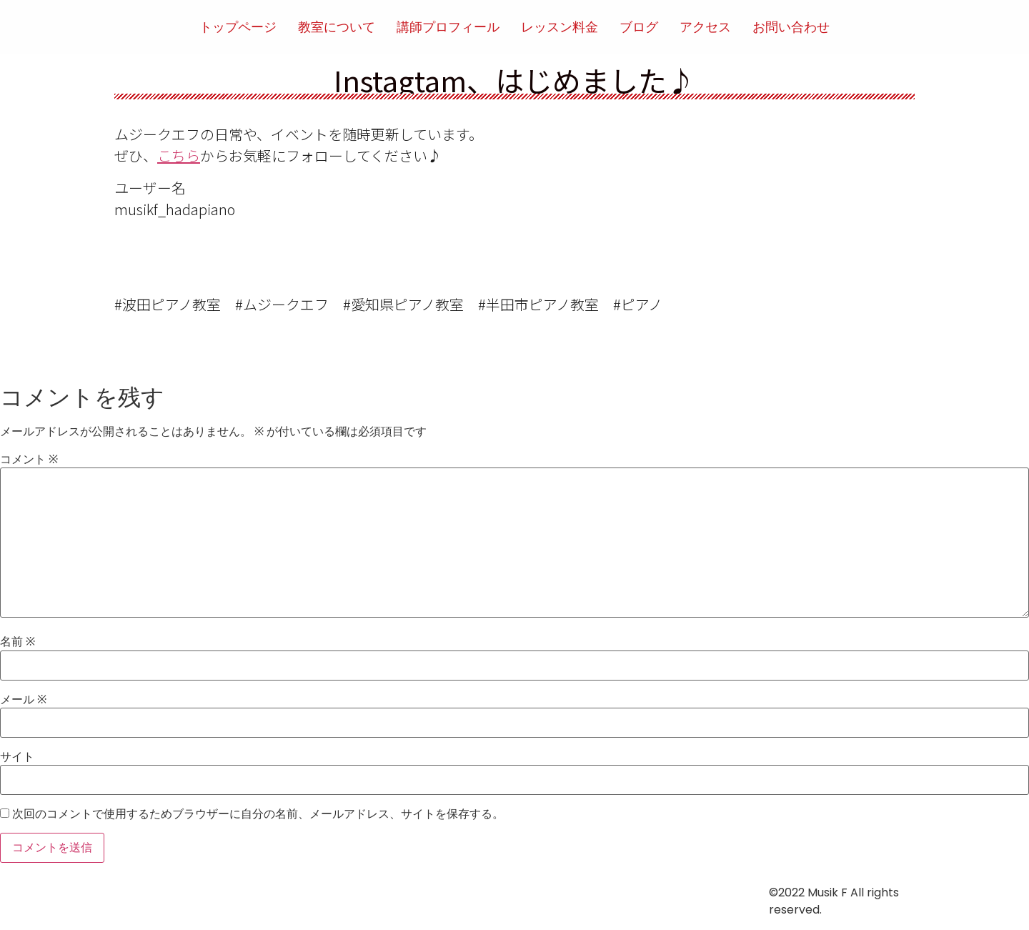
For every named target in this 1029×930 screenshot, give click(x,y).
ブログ (639, 26)
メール (23, 700)
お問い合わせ (791, 26)
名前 (17, 642)
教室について (336, 26)
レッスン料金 (559, 26)
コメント (29, 459)
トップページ (238, 26)
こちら (178, 155)
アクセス (705, 26)
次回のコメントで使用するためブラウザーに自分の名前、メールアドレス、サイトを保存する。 (258, 814)
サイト (17, 757)
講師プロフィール (448, 26)
